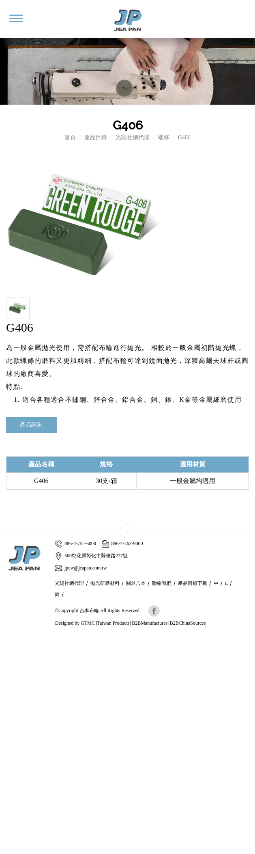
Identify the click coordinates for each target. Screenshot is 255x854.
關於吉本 (136, 583)
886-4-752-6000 (75, 543)
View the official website (59, 720)
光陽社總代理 (133, 137)
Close (6, 639)
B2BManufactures (149, 623)
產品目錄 (95, 137)
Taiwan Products (113, 623)
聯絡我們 (161, 583)
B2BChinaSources (188, 623)
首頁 (70, 137)
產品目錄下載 (192, 583)
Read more (15, 720)
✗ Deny (9, 663)
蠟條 (163, 137)
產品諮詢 (31, 425)
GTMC (88, 623)
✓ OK (189, 850)
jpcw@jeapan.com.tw (81, 568)
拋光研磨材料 (105, 583)
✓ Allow (10, 655)
